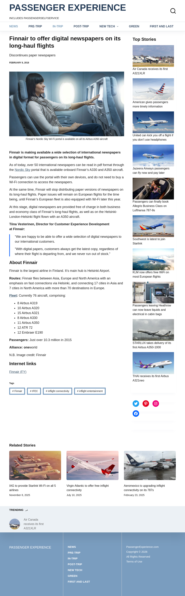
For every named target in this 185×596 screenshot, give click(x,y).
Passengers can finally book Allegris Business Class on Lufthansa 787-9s (151, 206)
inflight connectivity (57, 391)
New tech (110, 26)
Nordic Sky (22, 170)
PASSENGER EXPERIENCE (67, 8)
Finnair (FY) (17, 372)
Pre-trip (35, 26)
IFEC (34, 391)
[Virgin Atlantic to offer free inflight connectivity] (92, 465)
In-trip (58, 26)
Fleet (13, 295)
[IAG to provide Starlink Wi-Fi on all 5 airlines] (35, 465)
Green (134, 26)
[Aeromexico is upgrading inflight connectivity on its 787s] (150, 465)
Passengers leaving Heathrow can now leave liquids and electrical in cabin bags (152, 310)
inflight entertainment (90, 391)
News (13, 26)
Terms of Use (134, 561)
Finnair (17, 391)
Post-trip (81, 26)
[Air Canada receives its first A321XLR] (14, 524)
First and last (161, 26)
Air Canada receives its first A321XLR (34, 524)
